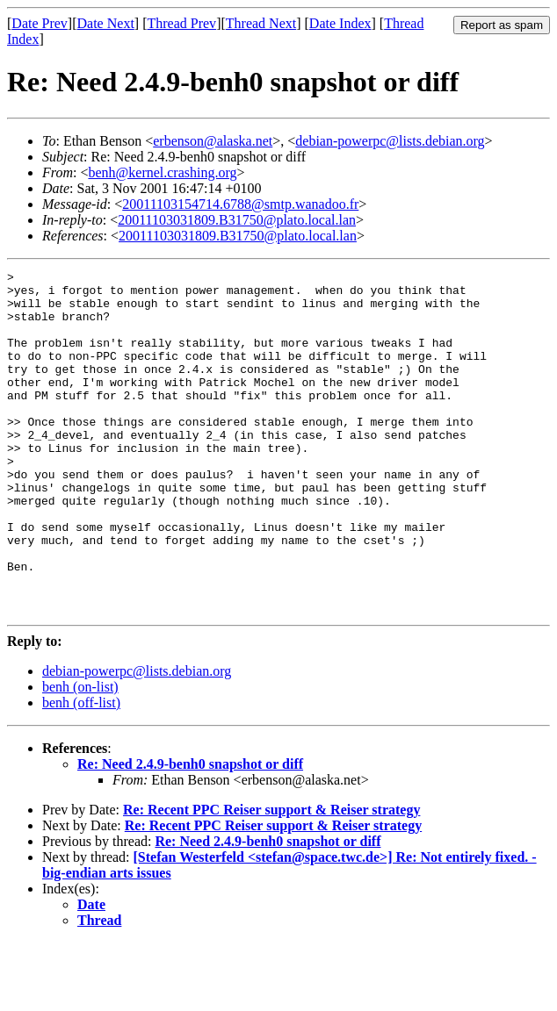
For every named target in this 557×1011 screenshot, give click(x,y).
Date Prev (39, 23)
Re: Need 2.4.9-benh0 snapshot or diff (190, 832)
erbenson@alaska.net (212, 140)
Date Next (105, 23)
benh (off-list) (81, 771)
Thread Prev (181, 23)
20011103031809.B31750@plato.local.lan (237, 219)
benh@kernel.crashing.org (162, 172)
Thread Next (261, 23)
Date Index (340, 23)
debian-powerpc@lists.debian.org (389, 140)
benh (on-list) (80, 755)
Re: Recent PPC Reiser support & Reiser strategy (271, 878)
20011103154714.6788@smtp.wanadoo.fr (240, 204)
